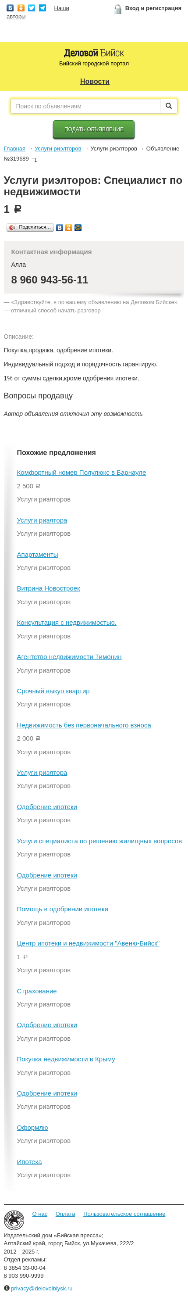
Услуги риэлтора (42, 520)
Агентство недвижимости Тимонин (69, 656)
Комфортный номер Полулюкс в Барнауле (81, 472)
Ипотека (29, 1161)
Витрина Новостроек (48, 588)
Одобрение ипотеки (47, 806)
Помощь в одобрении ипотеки (62, 909)
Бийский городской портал (94, 63)
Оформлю (32, 1127)
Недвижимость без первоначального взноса (84, 725)
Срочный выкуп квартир (53, 691)
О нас (40, 1214)
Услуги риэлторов (58, 148)
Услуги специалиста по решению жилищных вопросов (99, 841)
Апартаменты (37, 554)
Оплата (65, 1214)
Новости (95, 81)
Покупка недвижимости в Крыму (66, 1059)
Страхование (37, 991)
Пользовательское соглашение (124, 1214)
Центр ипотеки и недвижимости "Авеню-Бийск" (88, 943)
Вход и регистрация (153, 8)
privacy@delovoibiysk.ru (41, 1288)
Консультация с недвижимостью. (67, 622)
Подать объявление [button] (94, 129)
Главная (14, 148)
